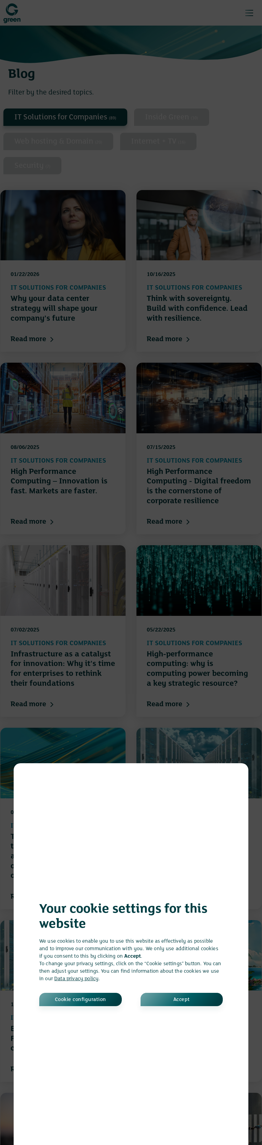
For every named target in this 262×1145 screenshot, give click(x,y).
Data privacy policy (76, 979)
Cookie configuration (80, 999)
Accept (181, 999)
